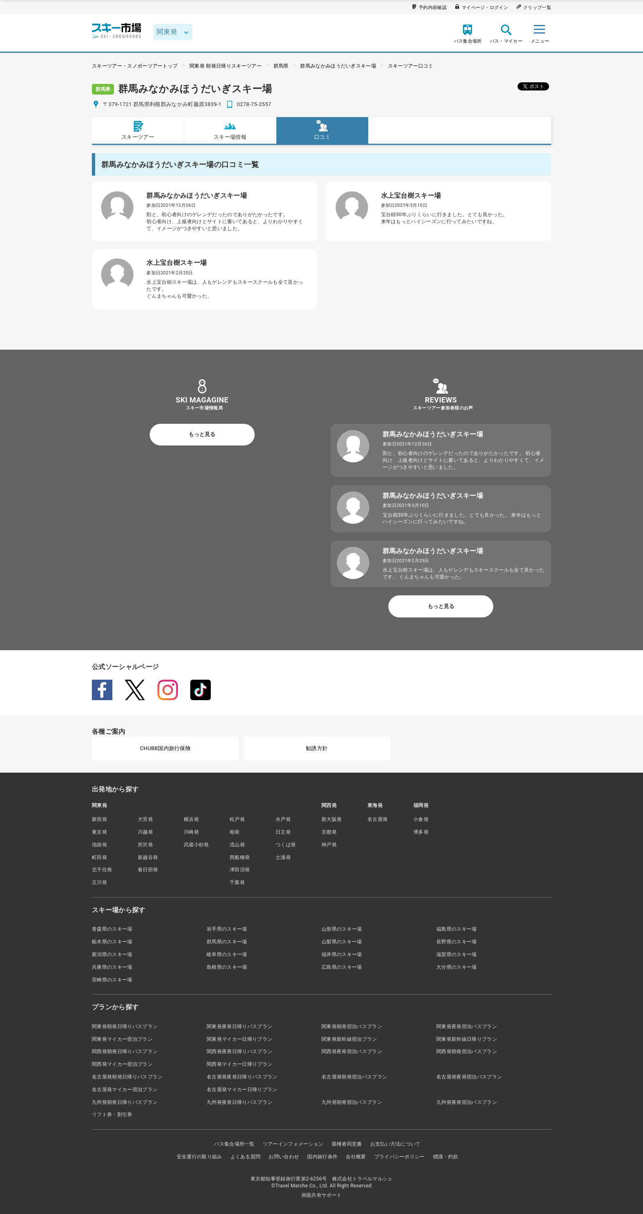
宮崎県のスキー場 (112, 980)
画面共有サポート (321, 1195)
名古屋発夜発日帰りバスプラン (242, 1077)
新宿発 (99, 819)
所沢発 (145, 845)
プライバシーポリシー (399, 1157)
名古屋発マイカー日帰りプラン (242, 1089)
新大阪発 (332, 819)
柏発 (235, 832)
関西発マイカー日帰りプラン (239, 1064)
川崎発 (191, 832)
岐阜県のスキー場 (227, 954)
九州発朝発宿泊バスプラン (352, 1102)
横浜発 (191, 819)
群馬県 (281, 66)
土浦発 (283, 857)
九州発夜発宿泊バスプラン (466, 1102)
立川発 (99, 882)
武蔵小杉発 (196, 845)
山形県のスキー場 (342, 929)
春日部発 (148, 870)
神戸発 (329, 845)
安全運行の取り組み (199, 1157)
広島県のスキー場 (342, 967)
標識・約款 (445, 1157)
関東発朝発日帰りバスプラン (124, 1026)
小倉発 (421, 819)
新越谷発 (148, 857)
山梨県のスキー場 (342, 942)
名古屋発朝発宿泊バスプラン (354, 1077)
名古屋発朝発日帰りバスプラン (127, 1077)
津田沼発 (240, 870)
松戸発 (237, 819)
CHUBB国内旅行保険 (165, 748)
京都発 (329, 832)
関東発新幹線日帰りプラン (466, 1039)
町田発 (99, 857)
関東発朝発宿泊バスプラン (352, 1026)
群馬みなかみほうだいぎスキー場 (338, 66)
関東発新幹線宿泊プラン (349, 1039)
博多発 (421, 832)
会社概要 (356, 1157)
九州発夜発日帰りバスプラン (239, 1102)
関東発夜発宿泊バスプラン (466, 1026)
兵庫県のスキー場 (112, 967)
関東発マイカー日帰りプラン (239, 1039)
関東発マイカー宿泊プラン (122, 1039)
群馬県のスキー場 (227, 942)
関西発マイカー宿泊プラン (122, 1064)
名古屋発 (377, 819)
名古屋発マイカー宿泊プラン (124, 1089)
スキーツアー (137, 130)
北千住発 (102, 870)
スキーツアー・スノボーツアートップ (135, 66)
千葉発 (237, 882)
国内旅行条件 (322, 1157)
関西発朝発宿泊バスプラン (466, 1051)
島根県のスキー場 (227, 967)
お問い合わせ (284, 1157)
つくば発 (286, 845)
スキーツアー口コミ (410, 66)
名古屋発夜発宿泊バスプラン (469, 1077)
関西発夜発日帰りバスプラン (239, 1051)
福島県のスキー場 (456, 929)
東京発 (99, 832)
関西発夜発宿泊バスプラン (352, 1051)
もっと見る (202, 434)
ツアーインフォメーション (293, 1144)
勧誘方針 (317, 748)
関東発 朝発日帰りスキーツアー (225, 66)
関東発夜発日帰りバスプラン (239, 1026)
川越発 (145, 832)
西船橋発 (240, 857)
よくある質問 (245, 1157)
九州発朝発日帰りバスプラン (124, 1102)
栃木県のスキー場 (112, 942)
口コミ (322, 130)
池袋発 (99, 845)
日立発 (283, 832)
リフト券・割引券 (112, 1114)
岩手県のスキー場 (227, 929)
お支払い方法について (395, 1144)
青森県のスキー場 (112, 929)
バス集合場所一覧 (234, 1144)
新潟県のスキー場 (112, 954)
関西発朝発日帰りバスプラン (124, 1051)
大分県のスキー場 (456, 967)
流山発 (237, 845)
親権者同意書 (347, 1144)
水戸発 (283, 819)
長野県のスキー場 (456, 942)
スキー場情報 (230, 130)
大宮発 (145, 819)
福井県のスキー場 (342, 954)
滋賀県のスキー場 (456, 954)
